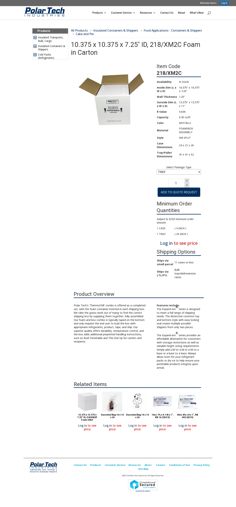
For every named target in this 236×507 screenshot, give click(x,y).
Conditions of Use (179, 465)
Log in (166, 243)
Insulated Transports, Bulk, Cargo (50, 39)
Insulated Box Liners (50, 71)
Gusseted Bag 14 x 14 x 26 (137, 416)
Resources (146, 12)
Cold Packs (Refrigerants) (46, 56)
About (181, 12)
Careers (160, 465)
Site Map (143, 468)
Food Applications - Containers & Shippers (173, 30)
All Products (79, 30)
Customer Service (121, 12)
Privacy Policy (202, 465)
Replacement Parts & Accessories (50, 131)
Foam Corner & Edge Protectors (50, 106)
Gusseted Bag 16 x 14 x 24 (112, 416)
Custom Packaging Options (49, 123)
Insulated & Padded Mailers (49, 64)
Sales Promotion (48, 144)
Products (97, 12)
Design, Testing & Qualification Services (50, 114)
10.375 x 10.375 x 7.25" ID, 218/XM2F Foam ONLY (87, 417)
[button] (187, 181)
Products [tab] (42, 31)
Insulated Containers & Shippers (51, 47)
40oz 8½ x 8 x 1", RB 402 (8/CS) (187, 416)
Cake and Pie (85, 34)
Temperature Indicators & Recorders (52, 78)
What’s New (197, 12)
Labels (42, 85)
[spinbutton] (176, 183)
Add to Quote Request (179, 192)
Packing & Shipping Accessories (49, 97)
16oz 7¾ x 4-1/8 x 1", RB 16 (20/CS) (162, 416)
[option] (87, 412)
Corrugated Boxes (49, 90)
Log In (224, 3)
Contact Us (166, 12)
